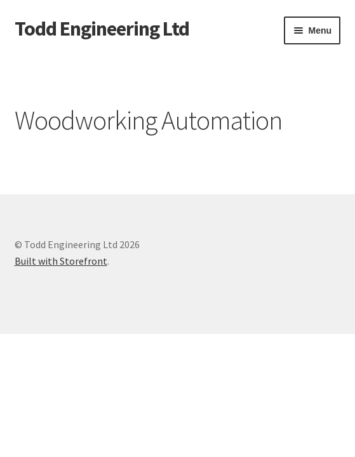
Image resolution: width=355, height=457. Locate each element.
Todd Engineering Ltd (102, 28)
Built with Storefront (61, 261)
